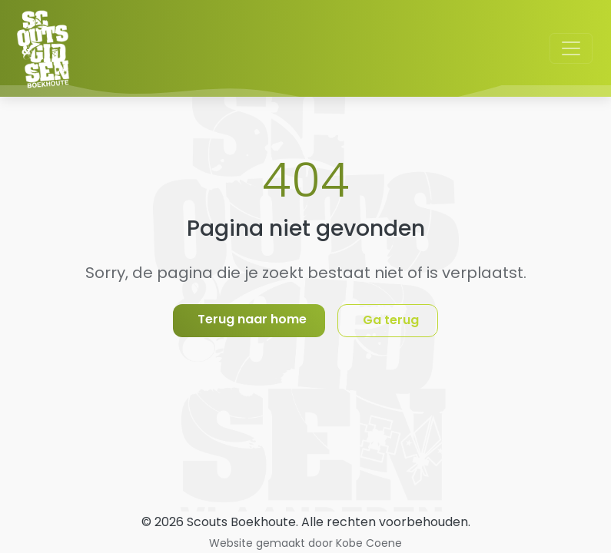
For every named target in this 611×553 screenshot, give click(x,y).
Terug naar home (252, 319)
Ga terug (391, 320)
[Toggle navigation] (571, 48)
